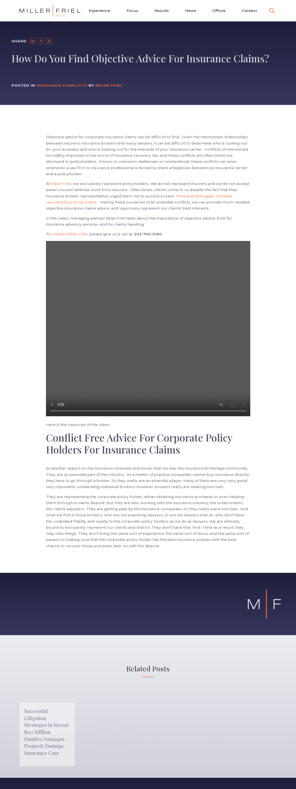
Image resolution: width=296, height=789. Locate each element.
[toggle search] (272, 10)
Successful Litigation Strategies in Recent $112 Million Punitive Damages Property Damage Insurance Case (46, 741)
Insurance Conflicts (54, 85)
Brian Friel (102, 85)
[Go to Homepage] (49, 11)
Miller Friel (61, 190)
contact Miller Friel (70, 241)
